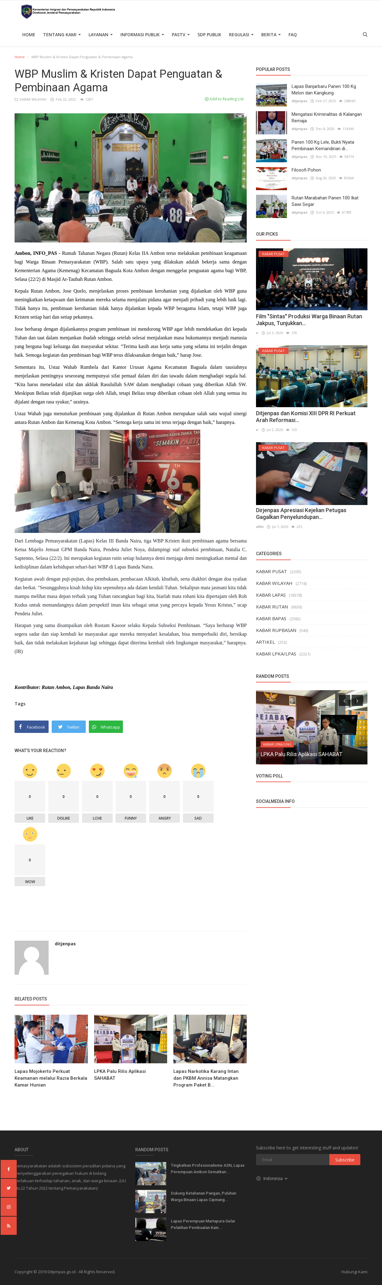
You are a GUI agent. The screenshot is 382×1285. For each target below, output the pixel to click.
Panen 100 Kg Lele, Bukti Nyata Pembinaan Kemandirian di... (323, 145)
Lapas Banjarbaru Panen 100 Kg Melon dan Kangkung (324, 90)
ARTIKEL (265, 642)
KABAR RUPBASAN (276, 630)
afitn (260, 526)
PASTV (181, 34)
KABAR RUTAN (272, 606)
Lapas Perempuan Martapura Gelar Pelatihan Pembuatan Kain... (203, 1224)
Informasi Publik (142, 34)
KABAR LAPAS (271, 595)
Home (28, 34)
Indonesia (272, 1178)
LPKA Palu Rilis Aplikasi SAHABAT (120, 1075)
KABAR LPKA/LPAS (276, 654)
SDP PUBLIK (209, 34)
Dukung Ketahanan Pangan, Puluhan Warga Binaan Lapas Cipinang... (203, 1196)
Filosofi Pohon (306, 170)
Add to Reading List (224, 99)
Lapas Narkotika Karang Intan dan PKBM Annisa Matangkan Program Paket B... (206, 1078)
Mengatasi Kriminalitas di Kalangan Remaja (327, 117)
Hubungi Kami (354, 1271)
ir (257, 332)
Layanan (101, 34)
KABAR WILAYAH (31, 99)
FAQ (293, 34)
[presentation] (344, 700)
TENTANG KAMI (62, 34)
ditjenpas (65, 944)
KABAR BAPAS (271, 618)
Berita (271, 34)
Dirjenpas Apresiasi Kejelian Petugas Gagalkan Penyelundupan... (301, 513)
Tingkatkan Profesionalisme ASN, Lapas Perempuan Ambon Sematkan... (208, 1168)
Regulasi (241, 34)
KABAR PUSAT (271, 571)
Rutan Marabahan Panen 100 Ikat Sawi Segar (325, 201)
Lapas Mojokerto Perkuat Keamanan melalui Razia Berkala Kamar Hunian (51, 1078)
